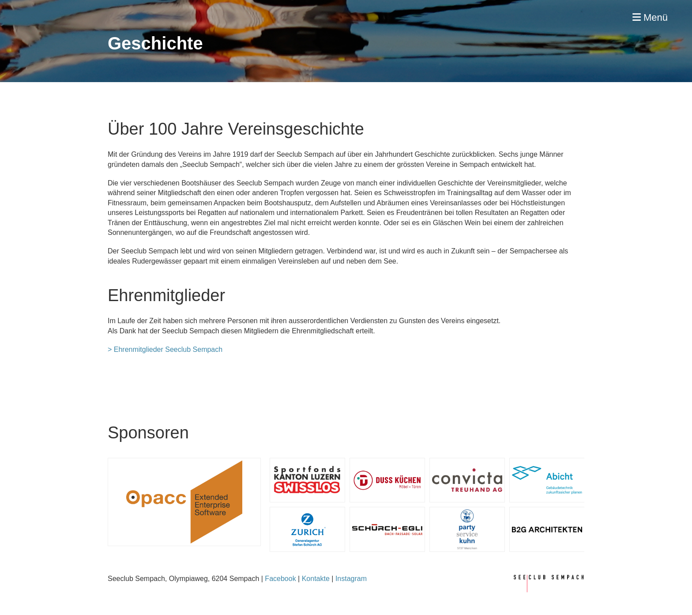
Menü (650, 17)
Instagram (351, 578)
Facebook (280, 578)
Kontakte (316, 578)
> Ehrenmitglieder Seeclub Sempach (165, 349)
